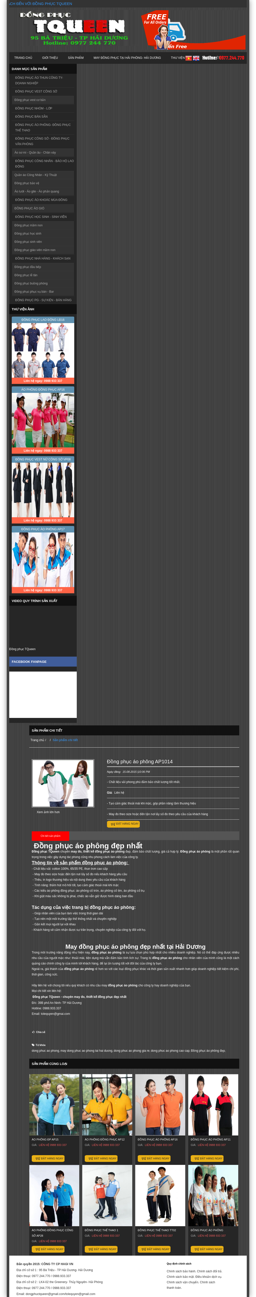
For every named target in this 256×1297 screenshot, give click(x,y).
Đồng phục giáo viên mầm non (35, 250)
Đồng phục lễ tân (26, 275)
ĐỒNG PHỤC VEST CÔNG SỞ (36, 91)
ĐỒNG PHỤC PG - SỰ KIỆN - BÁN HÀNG (43, 300)
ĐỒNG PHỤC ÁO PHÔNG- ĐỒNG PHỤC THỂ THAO (43, 127)
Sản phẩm (76, 58)
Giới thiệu (50, 58)
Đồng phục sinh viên (28, 242)
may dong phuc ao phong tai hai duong (86, 1050)
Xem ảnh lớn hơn (48, 812)
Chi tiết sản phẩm (50, 836)
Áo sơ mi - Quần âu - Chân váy (35, 152)
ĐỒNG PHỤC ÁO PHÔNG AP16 (158, 1139)
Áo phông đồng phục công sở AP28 (52, 1233)
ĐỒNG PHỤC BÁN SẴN (31, 116)
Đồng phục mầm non (28, 225)
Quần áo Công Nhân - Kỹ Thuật (35, 175)
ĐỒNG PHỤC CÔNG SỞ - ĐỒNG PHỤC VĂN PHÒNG (42, 141)
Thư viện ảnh (181, 58)
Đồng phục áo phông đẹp (208, 1050)
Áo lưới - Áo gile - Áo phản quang (36, 191)
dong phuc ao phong (45, 1050)
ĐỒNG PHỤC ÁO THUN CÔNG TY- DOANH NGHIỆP (39, 80)
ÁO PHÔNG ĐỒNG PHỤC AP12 (104, 1139)
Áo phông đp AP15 (45, 1139)
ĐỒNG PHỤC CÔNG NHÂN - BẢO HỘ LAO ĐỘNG (44, 163)
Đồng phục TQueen (22, 649)
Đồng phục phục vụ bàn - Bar (34, 291)
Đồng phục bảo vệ (26, 183)
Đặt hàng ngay (127, 823)
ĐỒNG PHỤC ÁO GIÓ (29, 208)
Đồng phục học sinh (27, 233)
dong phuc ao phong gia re (132, 1050)
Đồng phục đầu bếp (27, 267)
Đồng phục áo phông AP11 (210, 1139)
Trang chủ (23, 58)
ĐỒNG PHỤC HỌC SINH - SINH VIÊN (41, 217)
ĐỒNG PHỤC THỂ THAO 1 (101, 1230)
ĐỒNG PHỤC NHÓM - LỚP (33, 108)
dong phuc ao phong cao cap (170, 1050)
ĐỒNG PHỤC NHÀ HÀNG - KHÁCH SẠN (42, 258)
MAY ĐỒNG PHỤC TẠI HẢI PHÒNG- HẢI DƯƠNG (127, 58)
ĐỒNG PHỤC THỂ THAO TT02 (157, 1230)
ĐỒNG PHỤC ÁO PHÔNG (207, 1230)
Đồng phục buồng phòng (31, 283)
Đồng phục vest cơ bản (30, 100)
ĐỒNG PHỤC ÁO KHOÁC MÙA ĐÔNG (41, 200)
